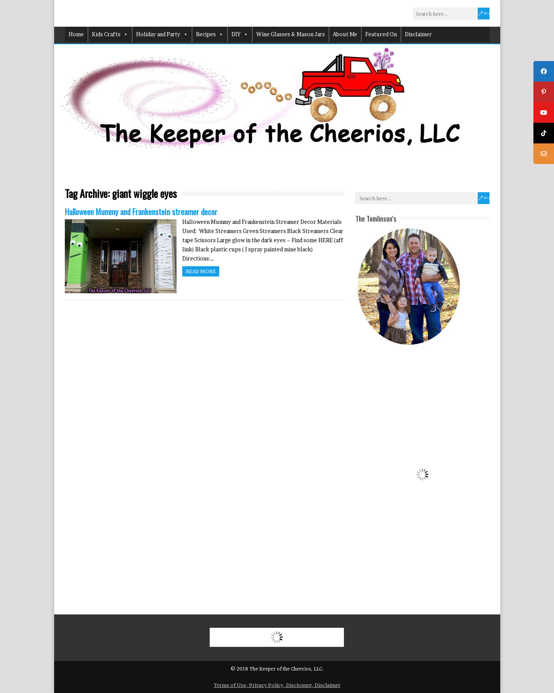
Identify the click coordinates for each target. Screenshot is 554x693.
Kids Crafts (110, 34)
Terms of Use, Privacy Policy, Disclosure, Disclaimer (277, 685)
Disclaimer (418, 34)
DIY (239, 34)
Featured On (381, 34)
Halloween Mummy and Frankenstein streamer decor (141, 211)
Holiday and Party (162, 34)
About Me (345, 34)
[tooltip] (543, 71)
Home (76, 34)
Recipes (209, 34)
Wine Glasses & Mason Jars (290, 34)
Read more (201, 271)
